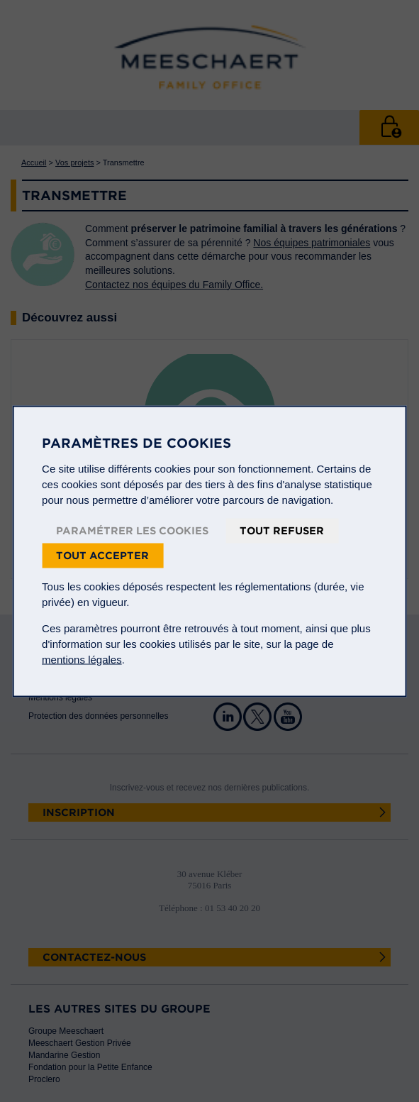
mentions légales (82, 659)
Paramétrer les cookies (132, 530)
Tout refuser (282, 530)
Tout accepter (102, 555)
